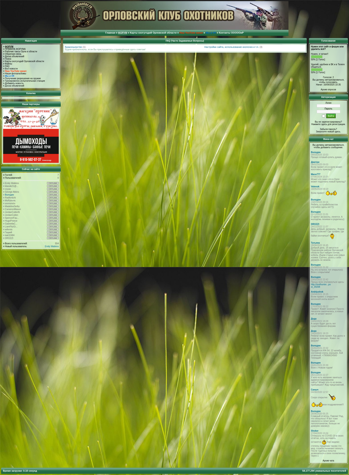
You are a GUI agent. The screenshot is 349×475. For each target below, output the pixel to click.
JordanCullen (11, 215)
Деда (314, 318)
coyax (8, 189)
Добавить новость (14, 83)
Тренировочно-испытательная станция (25, 81)
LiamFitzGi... (11, 226)
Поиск (8, 59)
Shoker (315, 431)
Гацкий (8, 232)
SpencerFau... (12, 218)
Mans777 (315, 174)
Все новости (11, 68)
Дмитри (315, 162)
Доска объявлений (14, 56)
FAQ (7, 66)
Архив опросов (328, 89)
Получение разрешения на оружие (23, 78)
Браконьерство (73, 47)
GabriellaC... (11, 223)
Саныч (314, 389)
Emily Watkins (12, 183)
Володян (9, 195)
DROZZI (9, 238)
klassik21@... (11, 186)
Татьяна (315, 243)
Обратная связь (13, 54)
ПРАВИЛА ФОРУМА (15, 49)
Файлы (8, 64)
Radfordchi (10, 197)
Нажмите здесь (319, 124)
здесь (337, 131)
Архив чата (328, 460)
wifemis (8, 229)
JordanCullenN (12, 212)
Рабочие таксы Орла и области (21, 51)
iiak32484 (9, 235)
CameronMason (13, 209)
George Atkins (12, 192)
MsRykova (10, 200)
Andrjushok (317, 292)
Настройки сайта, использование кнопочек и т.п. (231, 47)
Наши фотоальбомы (15, 73)
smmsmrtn (10, 203)
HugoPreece (11, 221)
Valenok (315, 186)
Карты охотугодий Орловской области (24, 61)
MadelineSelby (12, 206)
